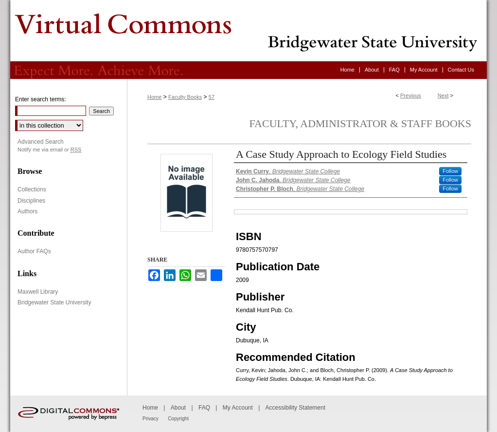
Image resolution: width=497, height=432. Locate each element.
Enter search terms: (40, 99)
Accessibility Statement (295, 407)
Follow (450, 171)
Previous (410, 95)
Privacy (150, 418)
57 (211, 97)
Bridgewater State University (54, 302)
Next (443, 95)
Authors (27, 211)
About (178, 407)
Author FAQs (34, 251)
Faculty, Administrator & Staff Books (360, 123)
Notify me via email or (49, 150)
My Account (238, 407)
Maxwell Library (38, 291)
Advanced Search (41, 141)
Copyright (178, 418)
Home (154, 97)
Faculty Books (185, 97)
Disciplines (31, 200)
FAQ (204, 407)
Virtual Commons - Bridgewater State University (248, 30)
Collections (32, 189)
